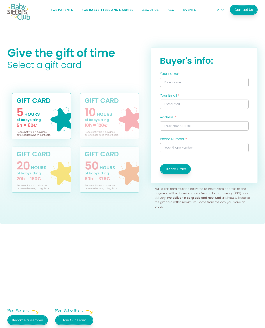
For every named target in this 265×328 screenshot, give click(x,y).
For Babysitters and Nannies (107, 9)
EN (219, 10)
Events (189, 9)
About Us (150, 9)
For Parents (62, 9)
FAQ (170, 9)
